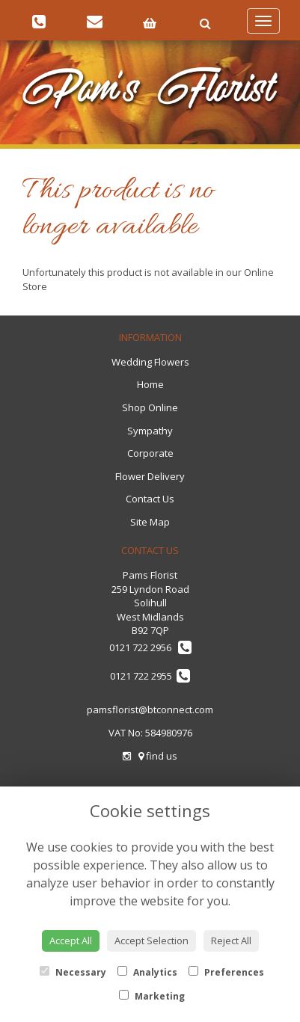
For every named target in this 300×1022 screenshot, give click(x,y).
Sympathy (150, 430)
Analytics (147, 972)
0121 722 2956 (150, 647)
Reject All (231, 940)
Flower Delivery (150, 476)
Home (150, 384)
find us (157, 756)
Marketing (152, 996)
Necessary (73, 972)
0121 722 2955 (150, 676)
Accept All (70, 940)
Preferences (226, 972)
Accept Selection (151, 940)
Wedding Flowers (150, 362)
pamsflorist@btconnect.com (150, 709)
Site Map (150, 522)
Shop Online (150, 407)
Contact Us (150, 498)
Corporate (150, 453)
